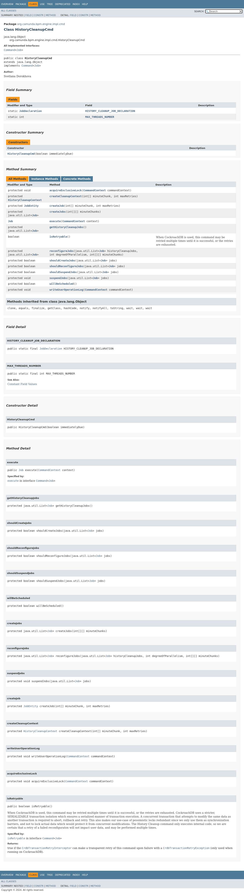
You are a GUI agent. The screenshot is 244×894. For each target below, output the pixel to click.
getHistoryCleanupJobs (66, 227)
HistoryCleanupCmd (21, 153)
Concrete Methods (77, 178)
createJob (57, 205)
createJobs (58, 211)
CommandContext (94, 190)
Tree (50, 4)
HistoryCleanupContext (25, 200)
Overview (7, 4)
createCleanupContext (66, 196)
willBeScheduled (62, 283)
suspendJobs (58, 278)
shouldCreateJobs (62, 260)
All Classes (8, 10)
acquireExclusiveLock (66, 190)
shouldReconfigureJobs (66, 266)
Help (85, 4)
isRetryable (58, 236)
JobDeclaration (30, 111)
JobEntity (31, 205)
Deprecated (62, 4)
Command (9, 49)
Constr (38, 15)
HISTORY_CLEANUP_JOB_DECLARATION (110, 111)
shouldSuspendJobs (63, 272)
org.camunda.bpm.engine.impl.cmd (41, 24)
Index (76, 4)
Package (21, 4)
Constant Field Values (22, 384)
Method (51, 15)
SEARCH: (199, 11)
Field (28, 15)
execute (55, 221)
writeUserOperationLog (66, 289)
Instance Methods (44, 178)
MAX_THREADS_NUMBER (99, 116)
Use (42, 4)
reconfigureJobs (62, 250)
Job (19, 49)
